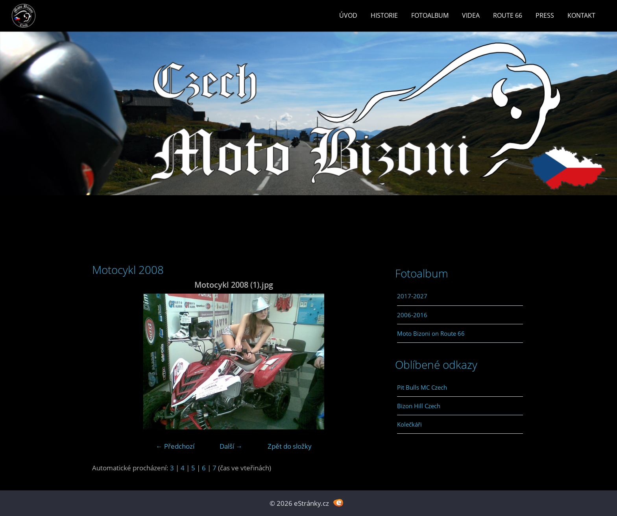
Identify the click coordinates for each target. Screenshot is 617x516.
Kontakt (581, 15)
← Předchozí (175, 446)
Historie (384, 15)
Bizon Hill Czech (418, 406)
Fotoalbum (430, 15)
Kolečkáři (409, 424)
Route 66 (507, 15)
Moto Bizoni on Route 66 (431, 333)
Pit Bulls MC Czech (422, 387)
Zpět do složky (290, 446)
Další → (231, 446)
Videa (471, 15)
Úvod (348, 15)
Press (545, 15)
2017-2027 (412, 296)
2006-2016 (412, 315)
